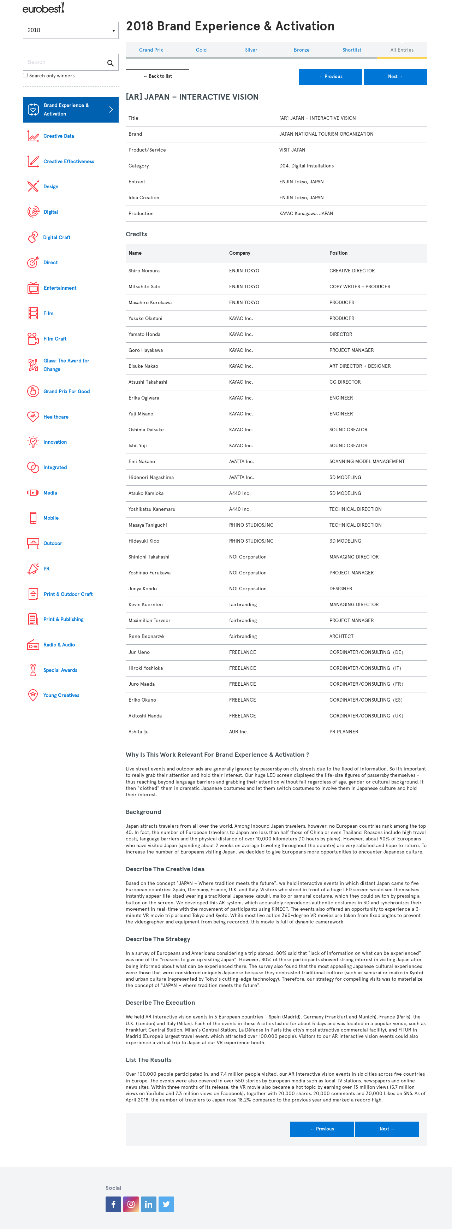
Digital (51, 212)
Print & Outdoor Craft (68, 594)
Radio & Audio (59, 645)
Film (48, 314)
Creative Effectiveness (68, 162)
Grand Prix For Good (66, 392)
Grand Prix (151, 50)
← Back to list (157, 76)
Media (50, 493)
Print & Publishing (63, 619)
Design (50, 187)
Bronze (302, 50)
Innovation (55, 442)
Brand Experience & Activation (66, 109)
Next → (395, 76)
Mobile (51, 518)
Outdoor (52, 543)
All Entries (402, 50)
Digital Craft (56, 238)
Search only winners (49, 76)
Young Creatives (61, 695)
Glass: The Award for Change (66, 365)
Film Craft (54, 339)
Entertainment (60, 288)
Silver (251, 50)
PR (46, 569)
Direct (50, 263)
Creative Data (58, 136)
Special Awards (60, 670)
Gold (201, 50)
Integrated (55, 468)
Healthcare (56, 417)
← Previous (331, 76)
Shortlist (352, 50)
